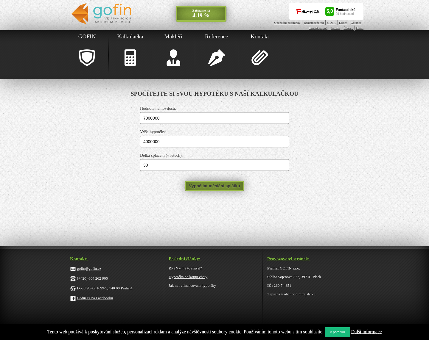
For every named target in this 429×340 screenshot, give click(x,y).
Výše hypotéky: (153, 132)
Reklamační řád (314, 22)
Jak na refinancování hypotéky (192, 285)
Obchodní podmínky (287, 22)
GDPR (331, 22)
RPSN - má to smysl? (185, 268)
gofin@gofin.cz (89, 268)
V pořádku (337, 332)
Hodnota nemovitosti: (158, 108)
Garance (356, 22)
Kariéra (335, 28)
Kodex (343, 22)
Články (348, 28)
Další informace (366, 331)
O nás (359, 28)
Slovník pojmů (318, 28)
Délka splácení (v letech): (161, 155)
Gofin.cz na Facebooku (95, 298)
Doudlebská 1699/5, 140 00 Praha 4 (104, 288)
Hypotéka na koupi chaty (188, 277)
